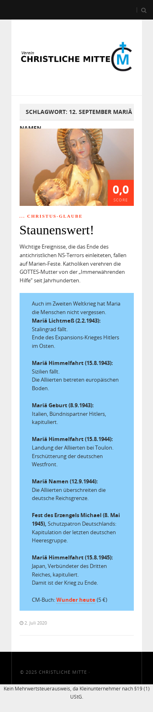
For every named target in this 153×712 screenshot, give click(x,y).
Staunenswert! (57, 230)
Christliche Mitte (63, 672)
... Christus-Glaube (51, 216)
